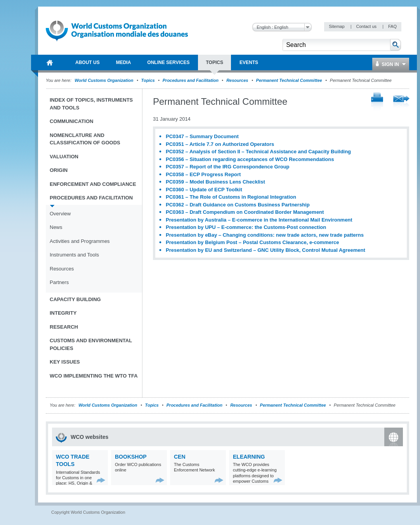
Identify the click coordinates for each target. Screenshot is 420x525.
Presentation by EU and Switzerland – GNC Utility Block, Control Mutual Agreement (265, 250)
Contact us (367, 26)
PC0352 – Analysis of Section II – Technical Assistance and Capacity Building (258, 151)
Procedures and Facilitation (191, 80)
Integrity (63, 313)
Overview (60, 214)
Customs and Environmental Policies (91, 344)
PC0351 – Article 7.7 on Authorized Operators (220, 144)
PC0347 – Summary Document (202, 136)
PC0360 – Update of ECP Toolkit (204, 189)
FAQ (392, 26)
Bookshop (131, 457)
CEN (180, 457)
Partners (59, 282)
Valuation (64, 156)
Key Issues (65, 362)
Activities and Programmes (80, 241)
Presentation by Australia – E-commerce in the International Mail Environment (259, 220)
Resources (237, 80)
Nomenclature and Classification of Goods (85, 139)
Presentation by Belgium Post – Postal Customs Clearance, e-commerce (252, 242)
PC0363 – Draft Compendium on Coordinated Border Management (245, 212)
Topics (148, 80)
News (56, 227)
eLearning (249, 457)
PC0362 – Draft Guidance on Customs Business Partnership (238, 205)
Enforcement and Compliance (93, 184)
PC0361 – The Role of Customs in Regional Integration (231, 197)
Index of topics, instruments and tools (91, 104)
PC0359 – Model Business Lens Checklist (215, 182)
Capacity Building (75, 299)
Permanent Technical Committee (289, 80)
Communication (71, 121)
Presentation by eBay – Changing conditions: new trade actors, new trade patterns (265, 235)
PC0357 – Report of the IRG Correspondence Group (228, 167)
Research (64, 327)
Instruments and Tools (74, 255)
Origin (59, 170)
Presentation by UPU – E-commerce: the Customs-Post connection (246, 227)
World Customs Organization (104, 80)
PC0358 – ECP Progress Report (203, 174)
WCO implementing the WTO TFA (94, 376)
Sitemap (337, 26)
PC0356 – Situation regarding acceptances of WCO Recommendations (250, 159)
